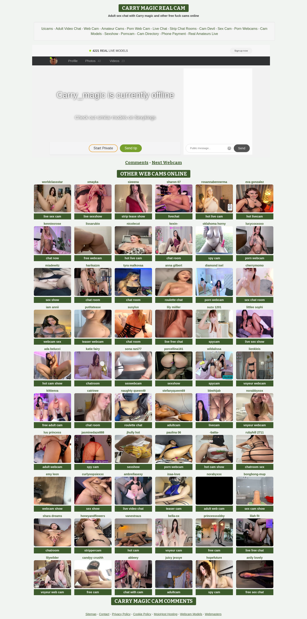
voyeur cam (173, 550)
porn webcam (254, 258)
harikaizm (93, 265)
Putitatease (93, 307)
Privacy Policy (121, 614)
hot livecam (254, 216)
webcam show (52, 508)
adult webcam (52, 467)
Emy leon (52, 474)
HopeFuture (214, 557)
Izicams (47, 28)
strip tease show (133, 216)
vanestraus (133, 516)
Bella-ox (173, 516)
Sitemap (90, 614)
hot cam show (52, 383)
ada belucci (52, 349)
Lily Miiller (174, 307)
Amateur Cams (112, 28)
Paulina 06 (173, 432)
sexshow (173, 383)
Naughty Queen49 (133, 390)
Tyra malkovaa (133, 265)
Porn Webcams (245, 28)
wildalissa (214, 349)
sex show (52, 300)
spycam (214, 341)
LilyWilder (52, 557)
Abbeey (133, 557)
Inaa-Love (173, 474)
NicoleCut (133, 223)
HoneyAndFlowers (92, 516)
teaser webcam (92, 341)
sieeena (133, 182)
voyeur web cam (52, 592)
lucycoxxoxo (255, 223)
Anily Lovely (255, 557)
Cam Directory (148, 34)
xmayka (92, 182)
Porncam (128, 34)
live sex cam (52, 216)
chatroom (93, 383)
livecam (214, 425)
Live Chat (160, 28)
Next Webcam (167, 162)
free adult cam (52, 425)
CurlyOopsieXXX (93, 474)
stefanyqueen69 (173, 390)
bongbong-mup (255, 474)
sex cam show (255, 508)
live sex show (254, 341)
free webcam (93, 258)
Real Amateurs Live (203, 34)
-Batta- (214, 432)
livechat (173, 216)
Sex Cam (225, 28)
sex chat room (255, 300)
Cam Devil (207, 28)
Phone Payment (174, 34)
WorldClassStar (52, 182)
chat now (52, 258)
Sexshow (111, 34)
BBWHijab (214, 390)
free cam (214, 550)
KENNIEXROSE (52, 223)
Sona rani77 (133, 349)
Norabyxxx (214, 474)
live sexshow (93, 216)
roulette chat (174, 300)
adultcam (173, 425)
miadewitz (52, 265)
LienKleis (254, 349)
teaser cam (173, 508)
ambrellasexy (133, 474)
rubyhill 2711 (254, 432)
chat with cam (133, 592)
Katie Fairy (93, 349)
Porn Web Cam (138, 28)
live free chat (174, 341)
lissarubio (93, 223)
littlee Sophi (254, 307)
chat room (173, 258)
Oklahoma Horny (214, 223)
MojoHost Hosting (166, 614)
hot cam (133, 550)
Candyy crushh (92, 557)
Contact (104, 614)
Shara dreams (52, 516)
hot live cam (214, 216)
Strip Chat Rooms (183, 28)
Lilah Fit (254, 516)
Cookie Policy (142, 614)
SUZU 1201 (214, 307)
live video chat (133, 508)
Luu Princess (52, 432)
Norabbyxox (254, 390)
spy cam (214, 258)
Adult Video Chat (68, 28)
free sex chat (254, 592)
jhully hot (133, 432)
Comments (136, 162)
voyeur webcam (254, 383)
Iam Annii (52, 307)
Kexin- (173, 223)
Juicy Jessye (173, 557)
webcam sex (52, 341)
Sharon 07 (174, 182)
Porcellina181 (173, 349)
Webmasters (213, 614)
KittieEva (52, 390)
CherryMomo (255, 265)
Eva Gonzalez (254, 182)
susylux (133, 307)
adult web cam (214, 508)
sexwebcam (133, 383)
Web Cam (91, 28)
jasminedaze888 (93, 432)
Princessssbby (214, 516)
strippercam (92, 550)
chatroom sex (254, 467)
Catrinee (93, 390)
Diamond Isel (214, 265)
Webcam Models (191, 614)
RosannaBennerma (214, 182)
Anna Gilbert (173, 265)
